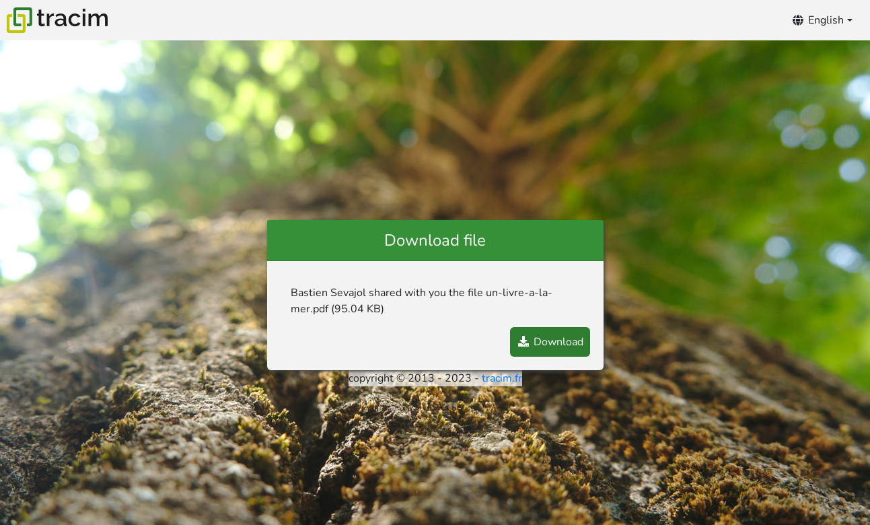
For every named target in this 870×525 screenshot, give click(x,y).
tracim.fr (502, 378)
